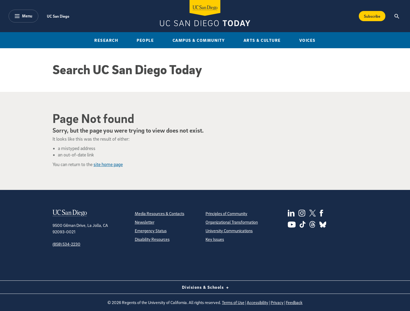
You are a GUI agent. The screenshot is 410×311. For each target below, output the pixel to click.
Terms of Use (233, 302)
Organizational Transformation (232, 222)
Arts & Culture (262, 40)
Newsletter (144, 222)
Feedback (294, 302)
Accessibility (257, 302)
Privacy (277, 302)
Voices (307, 40)
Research (106, 40)
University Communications (229, 230)
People (145, 40)
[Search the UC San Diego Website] (396, 16)
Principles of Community (226, 213)
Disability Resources (152, 239)
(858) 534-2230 (66, 244)
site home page (108, 164)
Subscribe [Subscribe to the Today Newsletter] (372, 16)
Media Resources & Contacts (159, 213)
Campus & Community (199, 40)
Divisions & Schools (205, 287)
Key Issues (215, 239)
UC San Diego (58, 16)
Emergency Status (151, 230)
